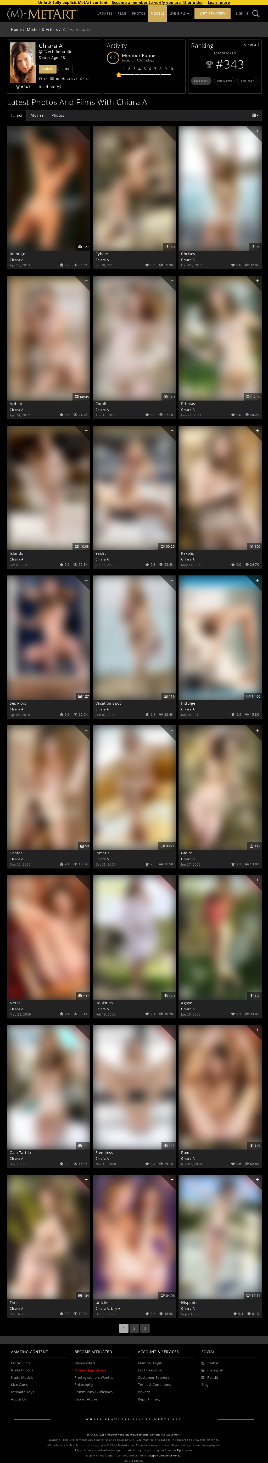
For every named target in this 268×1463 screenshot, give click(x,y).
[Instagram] (213, 1370)
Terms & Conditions (154, 1384)
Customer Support (153, 1377)
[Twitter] (210, 1363)
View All (251, 44)
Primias (188, 403)
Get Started (212, 13)
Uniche (102, 1302)
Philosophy (84, 1384)
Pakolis (187, 553)
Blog (205, 1384)
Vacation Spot (108, 703)
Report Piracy (149, 1399)
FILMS (122, 13)
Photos (58, 115)
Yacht (101, 553)
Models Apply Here (91, 1370)
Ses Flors (18, 703)
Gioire (186, 852)
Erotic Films (20, 1363)
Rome (186, 1152)
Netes (15, 1002)
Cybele (102, 253)
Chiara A (16, 259)
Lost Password (150, 1370)
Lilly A (115, 1308)
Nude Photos (22, 1370)
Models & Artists (42, 29)
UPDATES (105, 13)
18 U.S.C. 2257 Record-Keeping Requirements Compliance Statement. (134, 1434)
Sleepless (104, 1152)
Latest (17, 115)
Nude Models (22, 1377)
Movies (37, 115)
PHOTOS (139, 13)
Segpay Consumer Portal (165, 1455)
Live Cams (19, 1384)
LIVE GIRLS (179, 13)
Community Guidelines (94, 1392)
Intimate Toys (22, 1392)
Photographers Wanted (94, 1377)
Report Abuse (86, 1399)
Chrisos (188, 253)
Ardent (16, 403)
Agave (186, 1002)
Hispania (189, 1302)
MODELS (157, 13)
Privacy (144, 1392)
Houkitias (104, 1002)
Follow (47, 68)
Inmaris (103, 852)
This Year (247, 80)
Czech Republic (55, 51)
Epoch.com (184, 1450)
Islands (16, 553)
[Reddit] (210, 1377)
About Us (18, 1399)
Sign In (242, 13)
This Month (224, 80)
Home (16, 29)
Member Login (150, 1363)
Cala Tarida (20, 1152)
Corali (101, 403)
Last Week (201, 80)
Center (16, 852)
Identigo (17, 253)
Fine (14, 1302)
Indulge (188, 703)
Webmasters (85, 1363)
